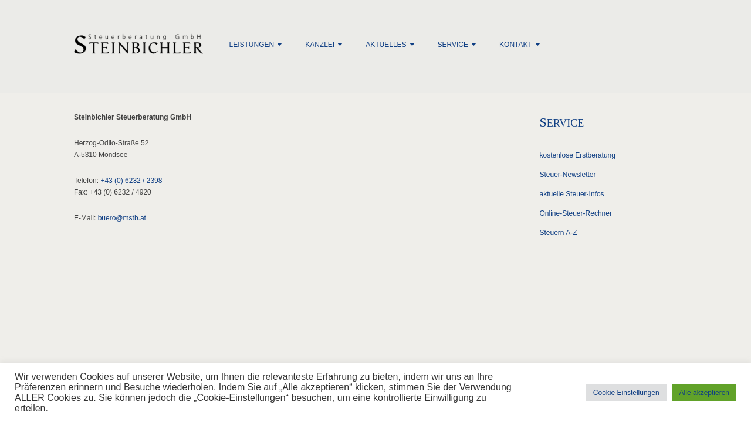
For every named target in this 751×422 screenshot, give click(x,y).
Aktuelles (386, 44)
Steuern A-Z (558, 233)
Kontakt (515, 44)
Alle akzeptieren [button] (704, 393)
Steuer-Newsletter (568, 175)
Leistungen (252, 44)
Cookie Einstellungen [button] (626, 393)
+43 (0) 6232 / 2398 (131, 180)
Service (453, 44)
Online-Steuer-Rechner (576, 213)
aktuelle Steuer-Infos (572, 194)
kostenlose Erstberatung (577, 155)
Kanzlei (319, 44)
